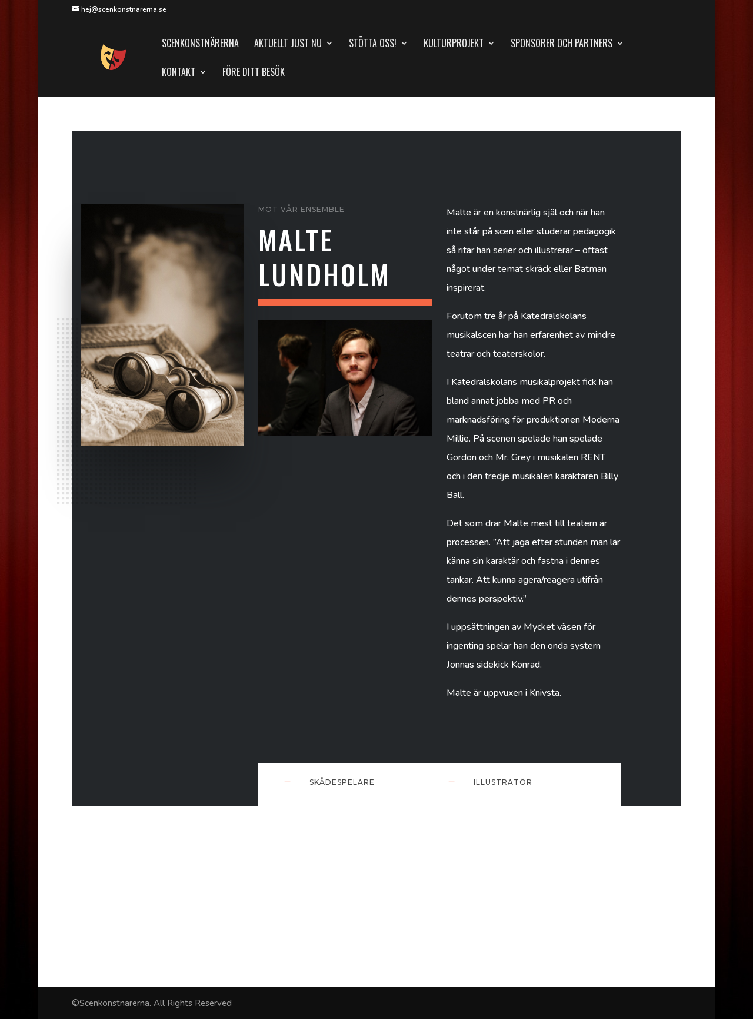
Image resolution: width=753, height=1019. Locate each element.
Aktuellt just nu (288, 44)
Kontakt (178, 73)
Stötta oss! (373, 44)
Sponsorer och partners (561, 44)
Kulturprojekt (454, 44)
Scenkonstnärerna (200, 44)
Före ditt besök (253, 73)
